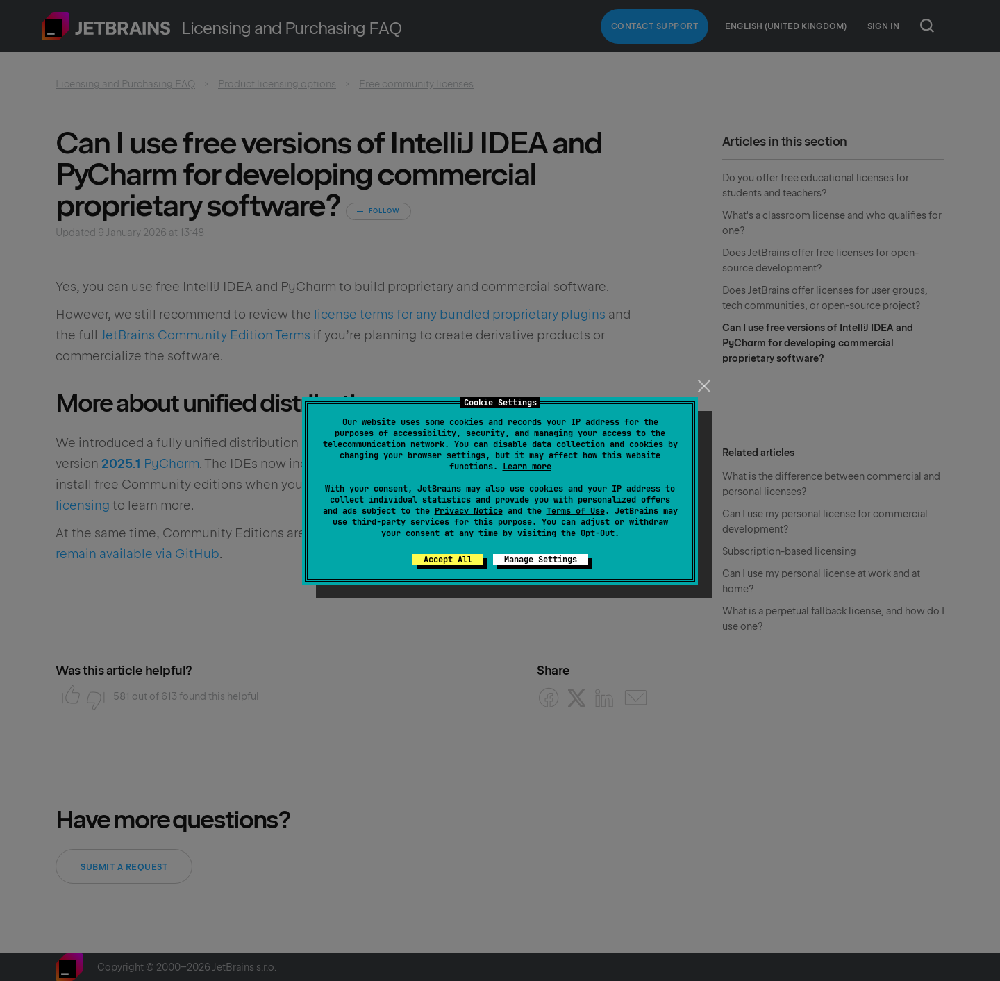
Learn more (527, 466)
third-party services (400, 522)
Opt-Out (598, 533)
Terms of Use (576, 511)
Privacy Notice (469, 511)
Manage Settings (540, 559)
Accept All (448, 559)
